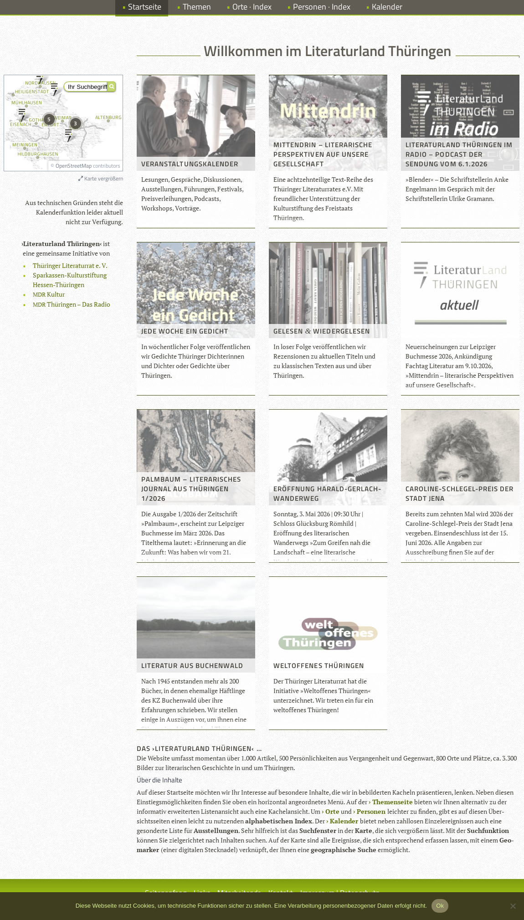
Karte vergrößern (100, 178)
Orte (332, 811)
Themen (197, 6)
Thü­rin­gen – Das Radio (71, 304)
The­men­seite (392, 801)
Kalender (387, 6)
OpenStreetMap (74, 165)
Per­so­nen (371, 811)
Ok (440, 905)
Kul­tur (49, 294)
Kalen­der (344, 821)
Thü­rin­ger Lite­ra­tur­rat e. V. (70, 265)
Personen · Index (321, 6)
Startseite (144, 6)
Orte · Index (252, 6)
